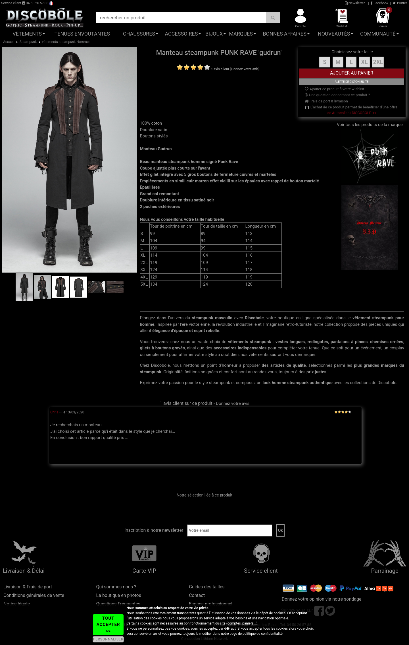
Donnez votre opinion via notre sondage (322, 599)
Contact (197, 595)
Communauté (377, 34)
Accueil (8, 42)
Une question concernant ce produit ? (337, 95)
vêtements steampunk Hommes (66, 42)
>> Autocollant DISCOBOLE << (351, 113)
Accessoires (181, 34)
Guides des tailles (206, 587)
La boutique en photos (118, 595)
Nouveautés (334, 34)
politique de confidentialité (263, 634)
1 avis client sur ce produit (186, 403)
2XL (378, 62)
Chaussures (139, 34)
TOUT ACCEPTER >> (108, 625)
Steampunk (28, 42)
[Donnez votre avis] (245, 69)
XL (364, 62)
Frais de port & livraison (326, 101)
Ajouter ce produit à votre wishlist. (335, 89)
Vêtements (27, 34)
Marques (241, 34)
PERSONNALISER (108, 639)
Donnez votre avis (232, 403)
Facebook (379, 3)
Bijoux (214, 34)
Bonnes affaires (284, 34)
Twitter (400, 3)
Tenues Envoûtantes (82, 34)
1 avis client (220, 69)
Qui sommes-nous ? (116, 587)
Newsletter (355, 3)
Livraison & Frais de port (27, 587)
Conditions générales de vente (33, 595)
